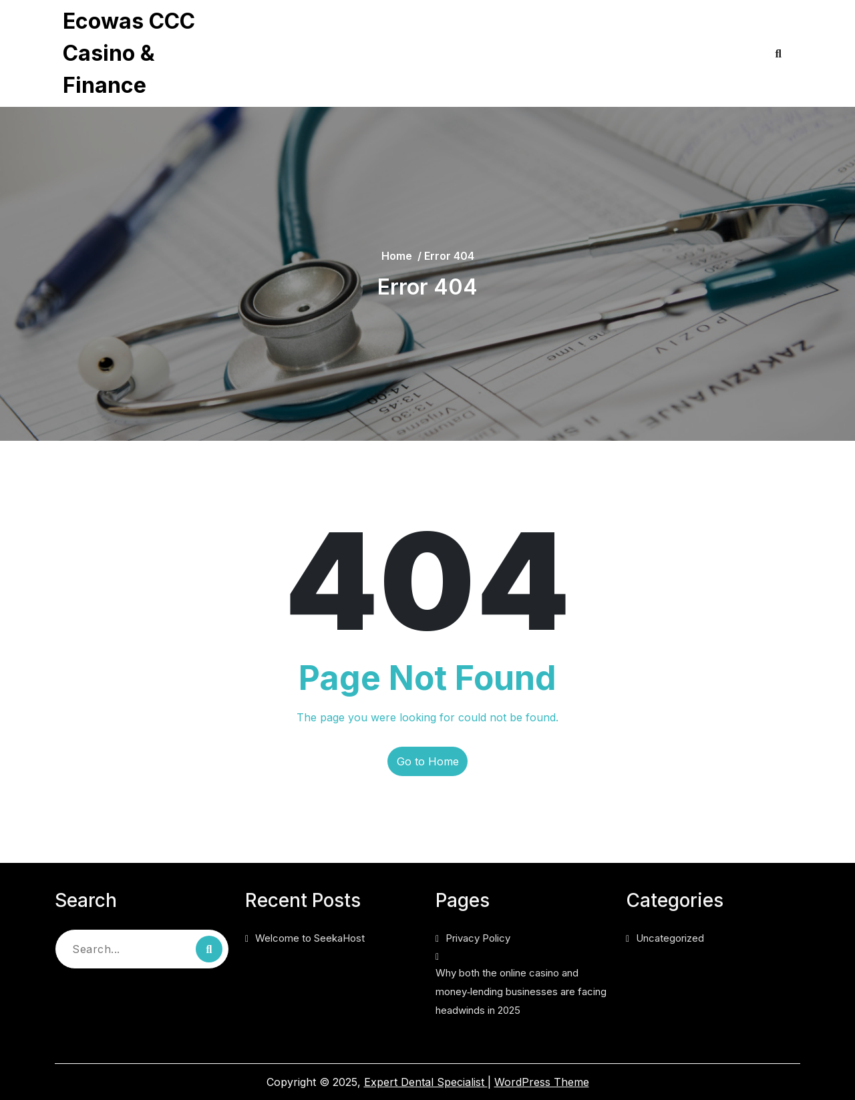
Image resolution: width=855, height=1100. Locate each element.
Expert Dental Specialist (426, 1082)
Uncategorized (670, 938)
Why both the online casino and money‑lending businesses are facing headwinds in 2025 (442, 70)
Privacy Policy (300, 26)
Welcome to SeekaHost (310, 938)
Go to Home (428, 761)
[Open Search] (779, 53)
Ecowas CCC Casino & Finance (129, 53)
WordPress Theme (541, 1082)
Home (396, 255)
